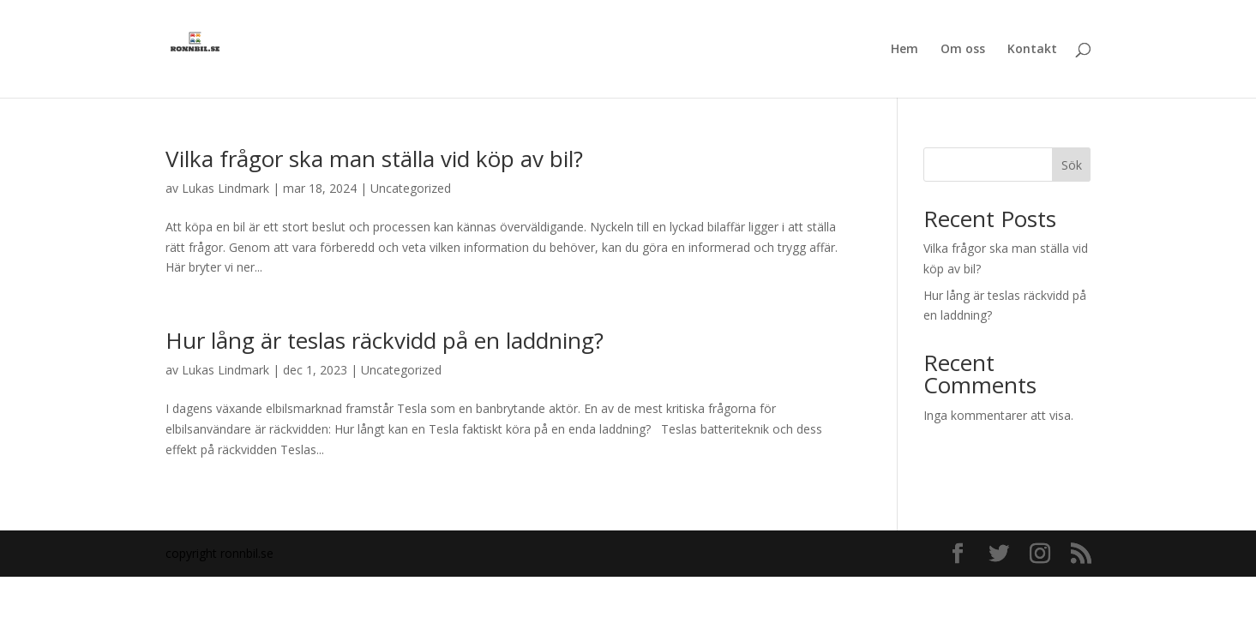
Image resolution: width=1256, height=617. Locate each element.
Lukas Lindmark (225, 188)
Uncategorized (410, 188)
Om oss (962, 50)
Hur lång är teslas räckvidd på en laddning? (384, 340)
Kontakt (1032, 50)
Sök (1071, 165)
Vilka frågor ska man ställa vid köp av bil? (374, 158)
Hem (904, 50)
